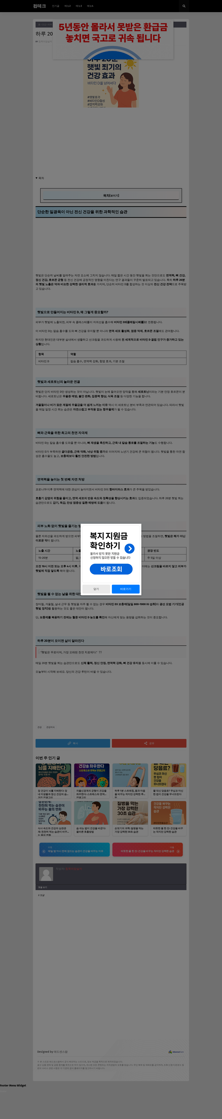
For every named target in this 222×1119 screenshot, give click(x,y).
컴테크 (39, 6)
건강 (44, 24)
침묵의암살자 (45, 41)
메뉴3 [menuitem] (79, 6)
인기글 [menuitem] (55, 6)
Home (3, 1091)
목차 (41, 178)
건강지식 (50, 727)
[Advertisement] (111, 139)
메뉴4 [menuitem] (90, 6)
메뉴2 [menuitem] (68, 6)
